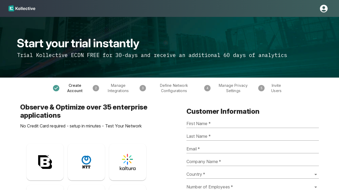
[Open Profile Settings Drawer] (324, 8)
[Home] (21, 8)
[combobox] (252, 174)
